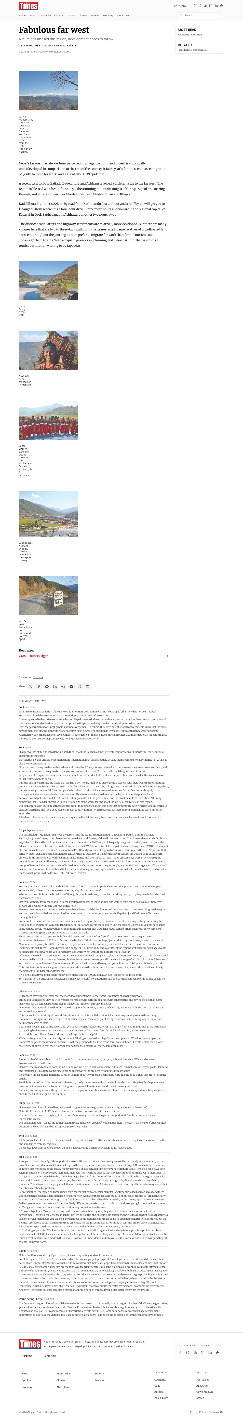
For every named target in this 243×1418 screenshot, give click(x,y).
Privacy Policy (198, 1412)
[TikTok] (221, 6)
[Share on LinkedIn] (55, 686)
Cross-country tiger (33, 656)
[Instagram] (210, 6)
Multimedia (44, 15)
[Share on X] (30, 686)
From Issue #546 (51, 51)
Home (22, 15)
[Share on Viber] (79, 686)
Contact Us (50, 1355)
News (32, 15)
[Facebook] (194, 6)
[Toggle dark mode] (222, 15)
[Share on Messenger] (47, 686)
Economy (108, 15)
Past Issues (202, 1379)
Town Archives (204, 1391)
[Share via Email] (87, 686)
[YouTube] (205, 6)
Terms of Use (216, 1412)
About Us (29, 1355)
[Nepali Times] (30, 1344)
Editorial (58, 15)
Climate (83, 15)
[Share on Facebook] (38, 686)
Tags (157, 1385)
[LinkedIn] (216, 6)
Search (200, 1397)
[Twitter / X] (199, 6)
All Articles (202, 1385)
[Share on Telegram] (71, 686)
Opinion (71, 15)
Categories (160, 1379)
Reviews (95, 15)
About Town (123, 15)
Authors (159, 1391)
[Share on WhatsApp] (63, 686)
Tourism (38, 677)
